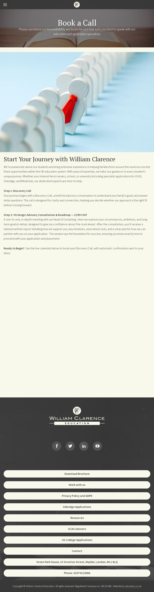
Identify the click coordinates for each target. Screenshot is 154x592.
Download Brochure (77, 474)
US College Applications (77, 540)
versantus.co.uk (133, 586)
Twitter (70, 446)
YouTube (97, 446)
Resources (77, 518)
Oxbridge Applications (77, 507)
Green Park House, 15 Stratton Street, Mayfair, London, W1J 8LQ (77, 562)
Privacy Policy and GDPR (77, 496)
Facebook (56, 446)
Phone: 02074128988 (77, 573)
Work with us (77, 485)
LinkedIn (83, 446)
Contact (77, 551)
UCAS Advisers (77, 529)
